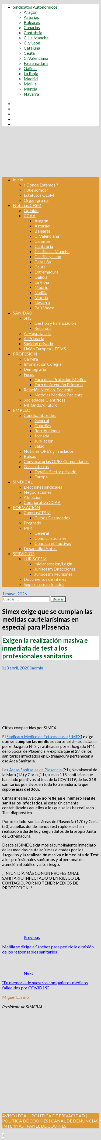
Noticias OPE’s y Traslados (49, 451)
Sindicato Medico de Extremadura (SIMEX (43, 736)
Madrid (31, 78)
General (41, 420)
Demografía (35, 369)
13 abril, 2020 (16, 667)
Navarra (31, 93)
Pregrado (32, 522)
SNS (28, 317)
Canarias (32, 27)
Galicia (30, 68)
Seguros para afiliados (44, 584)
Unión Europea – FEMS (45, 348)
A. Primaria (34, 338)
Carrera (31, 358)
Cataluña (32, 47)
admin (37, 667)
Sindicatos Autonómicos (35, 6)
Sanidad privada (38, 343)
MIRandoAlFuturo (41, 404)
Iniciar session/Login (53, 563)
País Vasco (44, 307)
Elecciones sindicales (43, 486)
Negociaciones (37, 492)
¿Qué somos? (36, 189)
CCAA (30, 215)
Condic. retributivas (52, 543)
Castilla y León (47, 256)
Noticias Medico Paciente (58, 394)
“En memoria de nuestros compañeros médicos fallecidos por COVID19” (45, 985)
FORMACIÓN (26, 507)
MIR (28, 527)
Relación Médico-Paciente (48, 389)
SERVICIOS (23, 553)
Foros (29, 374)
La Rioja (31, 73)
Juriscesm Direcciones (55, 568)
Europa (41, 476)
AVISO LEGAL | (16, 1115)
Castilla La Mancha (51, 251)
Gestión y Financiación (55, 323)
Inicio (18, 179)
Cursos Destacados (52, 517)
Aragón (30, 12)
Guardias (42, 425)
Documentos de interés (45, 579)
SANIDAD (22, 312)
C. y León (32, 42)
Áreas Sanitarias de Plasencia (35, 769)
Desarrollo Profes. (40, 548)
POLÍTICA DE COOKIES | (26, 1120)
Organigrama (36, 200)
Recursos (42, 328)
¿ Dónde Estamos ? (41, 184)
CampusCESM (37, 512)
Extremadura (36, 63)
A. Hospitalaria (37, 333)
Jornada (41, 435)
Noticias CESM (27, 205)
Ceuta (29, 53)
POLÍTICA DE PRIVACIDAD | (59, 1115)
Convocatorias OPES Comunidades (56, 461)
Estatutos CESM (39, 195)
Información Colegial (43, 364)
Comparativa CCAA (42, 502)
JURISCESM (35, 558)
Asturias (31, 17)
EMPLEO (21, 410)
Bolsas (30, 456)
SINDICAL (23, 481)
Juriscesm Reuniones (53, 573)
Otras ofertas (36, 466)
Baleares (32, 22)
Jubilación (43, 440)
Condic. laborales (40, 415)
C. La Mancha (36, 37)
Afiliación (32, 497)
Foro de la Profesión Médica (60, 379)
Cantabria (33, 32)
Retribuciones (47, 430)
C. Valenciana (36, 58)
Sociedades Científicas (44, 399)
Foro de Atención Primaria (58, 384)
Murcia (30, 88)
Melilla (30, 83)
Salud (39, 445)
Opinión (31, 210)
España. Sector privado (55, 471)
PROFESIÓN (25, 353)
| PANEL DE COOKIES (45, 1125)
